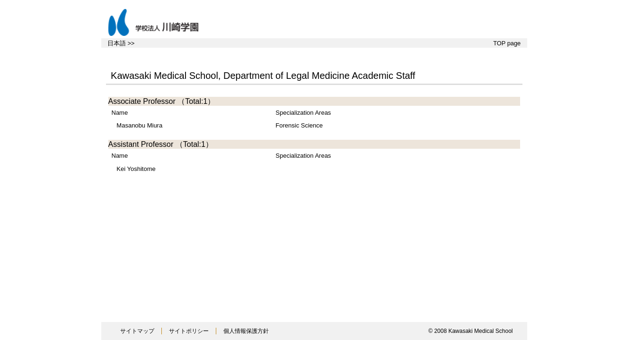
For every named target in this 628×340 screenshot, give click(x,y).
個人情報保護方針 (246, 331)
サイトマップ (137, 331)
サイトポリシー (189, 331)
